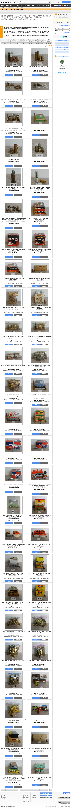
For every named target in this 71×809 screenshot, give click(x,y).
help (33, 5)
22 (27, 43)
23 (29, 43)
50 (48, 43)
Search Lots (24, 796)
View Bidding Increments (62, 42)
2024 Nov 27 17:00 (21, 40)
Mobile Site (3, 800)
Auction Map (24, 798)
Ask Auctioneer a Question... (61, 56)
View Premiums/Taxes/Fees (62, 45)
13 (21, 43)
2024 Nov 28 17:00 (30, 40)
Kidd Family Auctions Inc (62, 63)
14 (23, 43)
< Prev (3, 43)
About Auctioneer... (62, 71)
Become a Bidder (46, 793)
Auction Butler (25, 800)
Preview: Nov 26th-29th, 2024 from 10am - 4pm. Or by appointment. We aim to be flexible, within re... (24, 11)
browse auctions (10, 5)
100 (51, 43)
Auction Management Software (65, 803)
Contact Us (3, 797)
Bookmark (18, 74)
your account (27, 5)
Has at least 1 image (60, 34)
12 (19, 43)
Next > (37, 43)
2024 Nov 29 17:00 (39, 40)
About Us (3, 795)
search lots (19, 5)
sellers (48, 5)
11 (17, 43)
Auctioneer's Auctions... (62, 72)
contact (38, 5)
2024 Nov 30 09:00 (48, 40)
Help (2, 796)
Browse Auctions (25, 797)
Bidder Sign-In (25, 795)
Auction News (4, 798)
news (43, 5)
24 (31, 43)
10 (44, 43)
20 (46, 43)
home (2, 5)
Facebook (34, 795)
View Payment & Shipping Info (62, 47)
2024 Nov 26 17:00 (13, 40)
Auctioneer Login (46, 797)
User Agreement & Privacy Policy (7, 806)
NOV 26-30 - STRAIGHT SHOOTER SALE (22, 7)
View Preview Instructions (62, 40)
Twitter (33, 796)
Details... (9, 74)
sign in (58, 2)
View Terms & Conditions (62, 49)
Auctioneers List (25, 801)
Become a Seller (45, 795)
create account (66, 2)
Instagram (34, 797)
